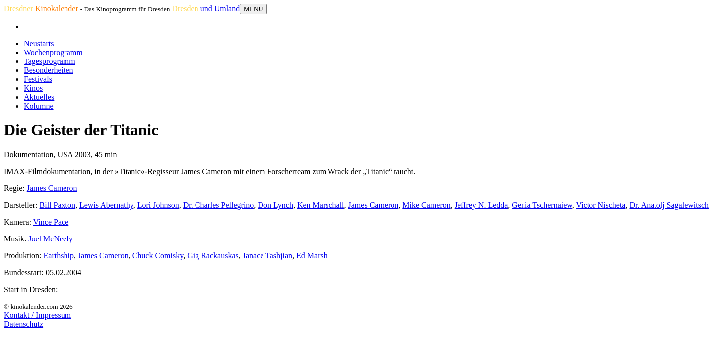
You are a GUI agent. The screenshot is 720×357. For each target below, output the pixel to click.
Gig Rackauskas (213, 255)
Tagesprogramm (49, 61)
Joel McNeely (50, 239)
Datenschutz (23, 324)
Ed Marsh (311, 255)
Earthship (59, 255)
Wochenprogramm (53, 52)
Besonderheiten (48, 70)
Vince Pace (50, 222)
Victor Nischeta (601, 205)
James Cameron (52, 188)
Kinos (33, 88)
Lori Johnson (158, 205)
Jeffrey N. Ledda (481, 205)
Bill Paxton (57, 205)
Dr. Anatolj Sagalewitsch (669, 205)
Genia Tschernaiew (542, 205)
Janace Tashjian (267, 255)
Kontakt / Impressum (37, 315)
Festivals (38, 79)
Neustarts (39, 43)
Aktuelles (39, 97)
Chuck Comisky (158, 255)
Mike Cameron (426, 205)
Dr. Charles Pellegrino (218, 205)
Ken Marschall (320, 205)
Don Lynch (275, 205)
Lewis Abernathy (106, 205)
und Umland (220, 8)
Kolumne (39, 106)
